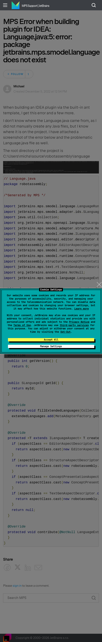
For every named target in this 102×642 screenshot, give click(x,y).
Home (15, 5)
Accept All (51, 339)
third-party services (74, 325)
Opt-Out (65, 332)
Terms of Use (22, 325)
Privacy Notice (79, 322)
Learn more (81, 308)
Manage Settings (51, 346)
